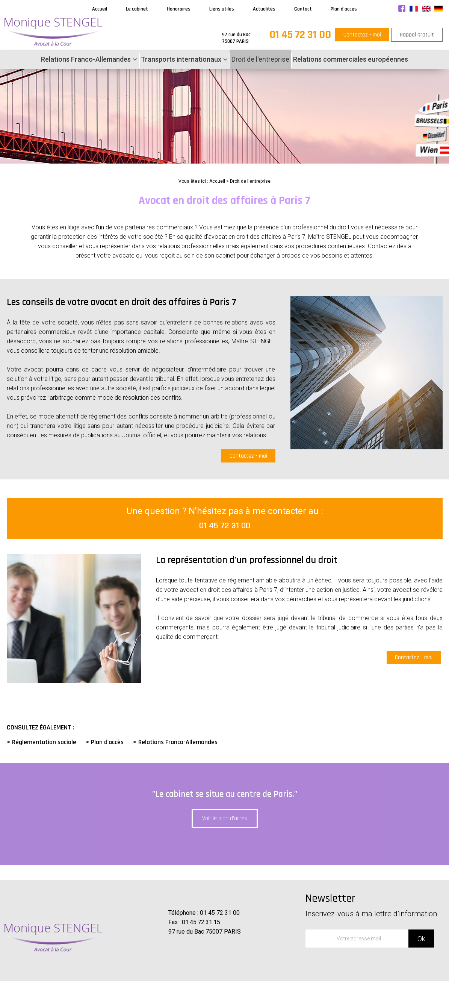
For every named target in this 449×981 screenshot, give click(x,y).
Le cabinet (137, 9)
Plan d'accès (344, 9)
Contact (303, 9)
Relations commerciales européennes (350, 59)
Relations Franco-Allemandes (86, 59)
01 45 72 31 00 (300, 35)
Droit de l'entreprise (260, 59)
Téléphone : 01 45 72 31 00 (204, 912)
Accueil (99, 9)
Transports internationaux (181, 59)
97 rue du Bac (236, 38)
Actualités (264, 9)
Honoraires (178, 9)
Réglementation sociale (44, 742)
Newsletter (374, 904)
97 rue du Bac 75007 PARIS (204, 931)
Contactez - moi (362, 34)
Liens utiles (221, 9)
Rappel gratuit (417, 34)
